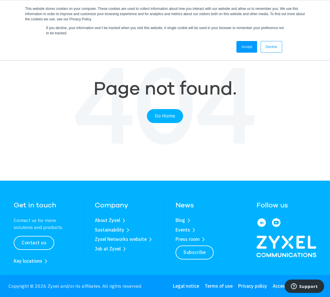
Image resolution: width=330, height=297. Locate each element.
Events (182, 230)
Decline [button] (271, 47)
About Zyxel (107, 220)
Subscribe (194, 252)
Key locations (28, 261)
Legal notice (186, 286)
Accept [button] (246, 47)
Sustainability (109, 230)
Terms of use (219, 286)
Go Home (165, 116)
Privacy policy (252, 286)
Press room (187, 239)
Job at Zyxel (108, 249)
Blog (180, 220)
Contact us (34, 243)
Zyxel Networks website (121, 239)
